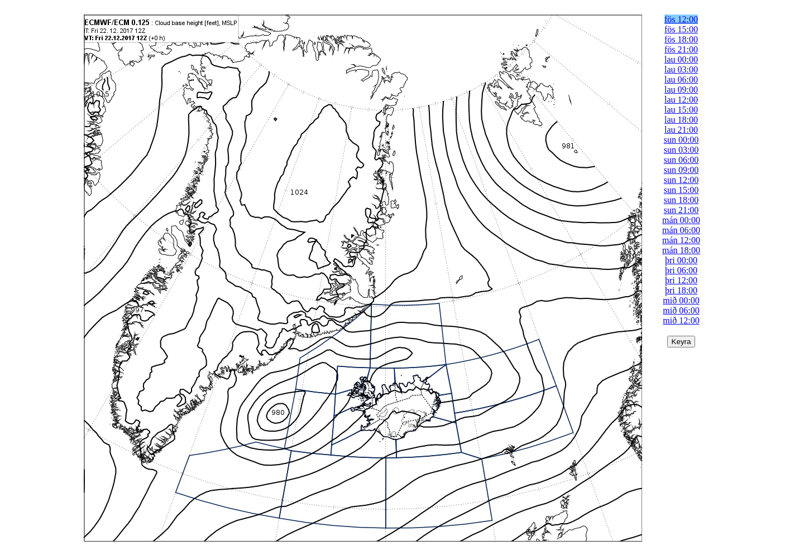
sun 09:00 (681, 170)
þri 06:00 (681, 270)
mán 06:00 (681, 230)
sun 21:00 (681, 210)
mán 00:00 (681, 220)
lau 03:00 (681, 69)
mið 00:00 (681, 300)
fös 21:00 (681, 49)
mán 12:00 (681, 240)
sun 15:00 (681, 190)
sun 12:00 (681, 180)
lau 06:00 (681, 79)
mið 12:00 (681, 320)
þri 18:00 (681, 290)
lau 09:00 (681, 89)
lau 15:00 (681, 109)
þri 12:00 (681, 280)
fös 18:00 (681, 39)
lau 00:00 (681, 59)
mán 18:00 (681, 250)
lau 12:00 (681, 99)
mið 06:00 (681, 310)
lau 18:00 (681, 119)
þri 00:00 (681, 260)
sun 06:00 (681, 160)
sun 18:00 (681, 200)
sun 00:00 (681, 139)
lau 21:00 (681, 129)
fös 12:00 (681, 19)
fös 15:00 (681, 29)
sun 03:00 (681, 149)
